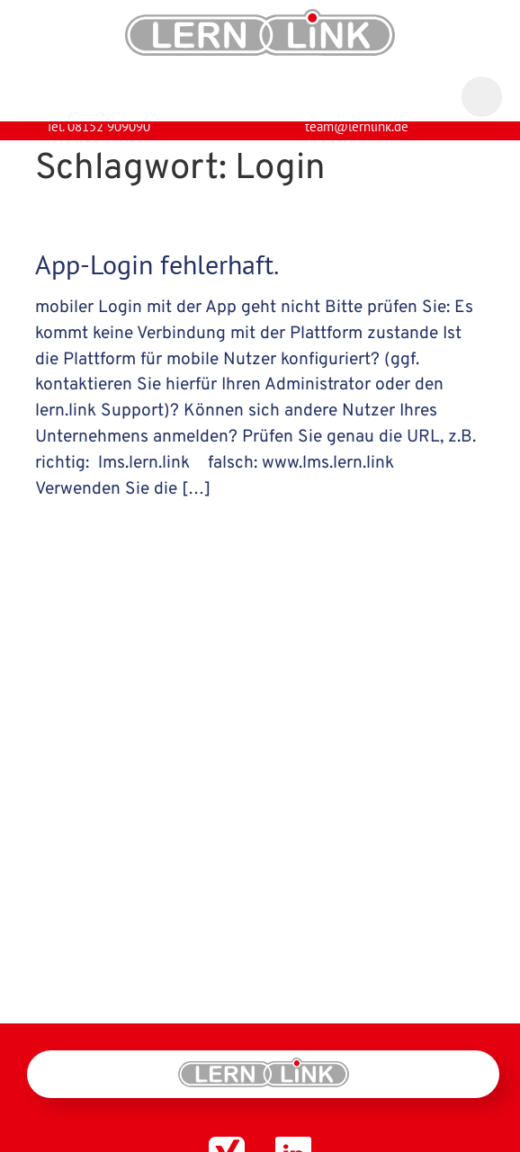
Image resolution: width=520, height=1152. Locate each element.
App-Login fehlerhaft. (157, 278)
